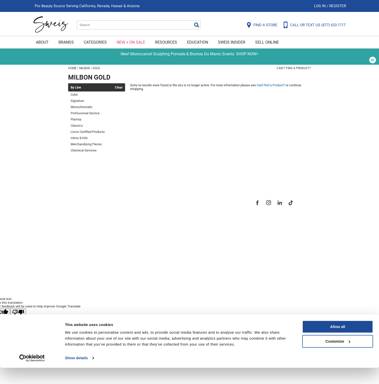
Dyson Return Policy (88, 226)
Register (337, 6)
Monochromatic (82, 107)
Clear (119, 87)
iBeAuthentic (197, 278)
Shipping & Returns (87, 218)
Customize (337, 357)
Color (74, 94)
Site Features (161, 209)
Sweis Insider (231, 42)
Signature (77, 101)
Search (196, 25)
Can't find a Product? (294, 68)
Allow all (337, 343)
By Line (76, 87)
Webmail (76, 260)
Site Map (156, 218)
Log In (320, 6)
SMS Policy (79, 243)
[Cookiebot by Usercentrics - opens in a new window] (32, 374)
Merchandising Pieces (86, 144)
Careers (154, 226)
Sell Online (267, 42)
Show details (76, 374)
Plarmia (76, 119)
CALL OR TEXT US (318, 25)
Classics (77, 125)
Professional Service (85, 113)
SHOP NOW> (247, 54)
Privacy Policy (82, 235)
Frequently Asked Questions (98, 201)
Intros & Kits (79, 138)
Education (197, 42)
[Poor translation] (18, 312)
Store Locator (161, 235)
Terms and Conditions (91, 252)
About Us (156, 201)
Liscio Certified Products (88, 132)
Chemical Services (84, 150)
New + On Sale (131, 42)
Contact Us (79, 209)
